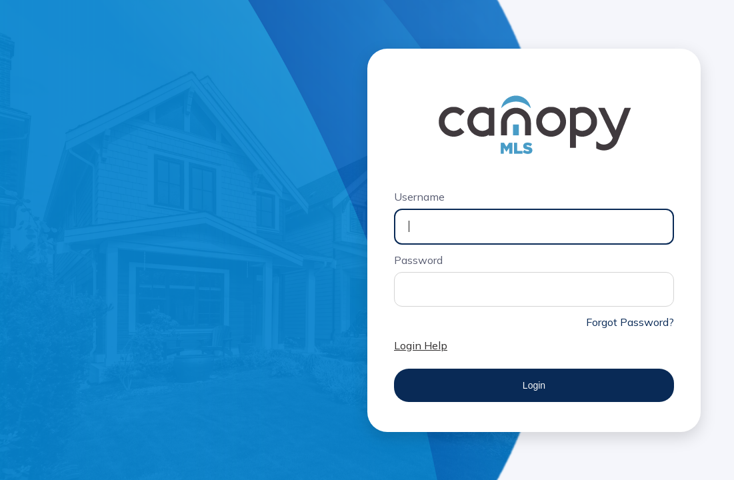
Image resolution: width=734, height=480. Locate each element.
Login (534, 385)
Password (418, 260)
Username (419, 196)
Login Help (420, 345)
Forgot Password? (630, 322)
